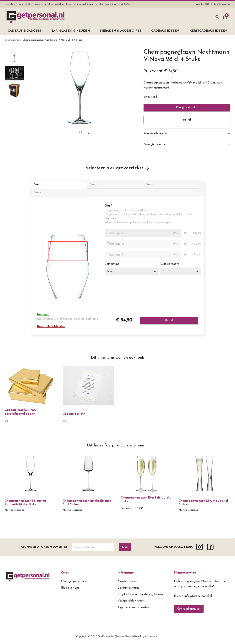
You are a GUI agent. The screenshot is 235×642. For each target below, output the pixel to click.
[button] (70, 133)
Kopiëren (43, 309)
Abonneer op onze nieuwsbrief (43, 543)
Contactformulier (188, 604)
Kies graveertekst (187, 107)
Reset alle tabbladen (51, 322)
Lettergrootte (171, 259)
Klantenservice (185, 568)
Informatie (125, 568)
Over (65, 568)
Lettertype (112, 259)
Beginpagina (12, 40)
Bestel (187, 119)
